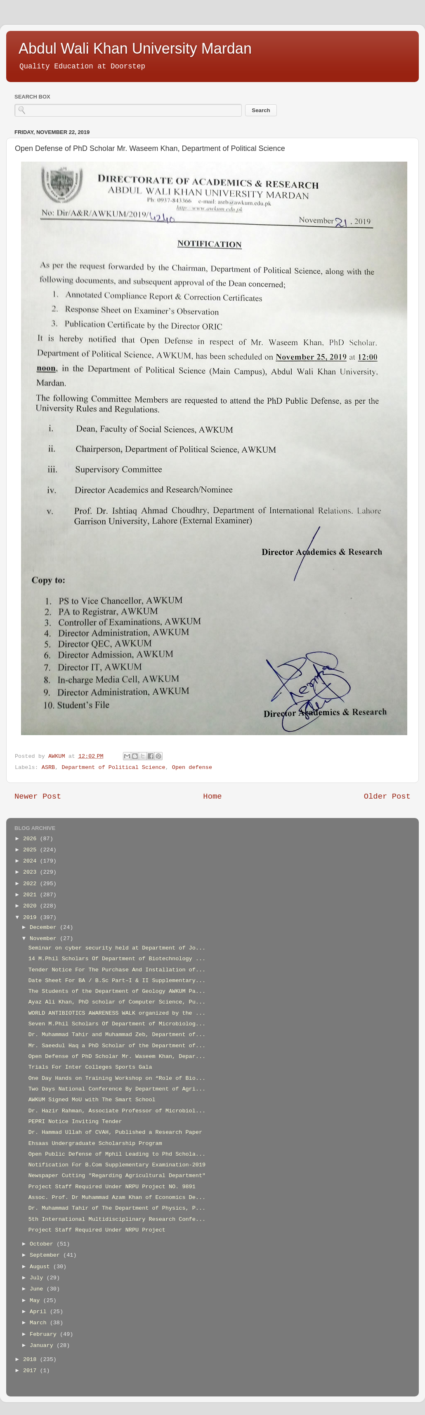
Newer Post (37, 796)
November (45, 938)
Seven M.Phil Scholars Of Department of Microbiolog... (116, 1024)
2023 (31, 872)
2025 (31, 850)
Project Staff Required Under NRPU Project (96, 1230)
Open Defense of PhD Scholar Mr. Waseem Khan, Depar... (116, 1056)
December (45, 927)
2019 (31, 917)
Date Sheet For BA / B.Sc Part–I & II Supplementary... (116, 981)
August (41, 1267)
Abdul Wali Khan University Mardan (135, 48)
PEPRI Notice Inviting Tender (75, 1122)
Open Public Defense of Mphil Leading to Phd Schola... (116, 1154)
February (45, 1334)
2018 (31, 1359)
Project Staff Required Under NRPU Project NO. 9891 (112, 1187)
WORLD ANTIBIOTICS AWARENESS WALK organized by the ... (116, 1013)
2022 (31, 884)
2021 (31, 895)
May (36, 1300)
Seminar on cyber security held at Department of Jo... (116, 948)
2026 (31, 839)
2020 (31, 906)
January (43, 1345)
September (46, 1255)
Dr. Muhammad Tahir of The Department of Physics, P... (116, 1208)
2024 (31, 861)
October (43, 1244)
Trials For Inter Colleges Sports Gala (90, 1067)
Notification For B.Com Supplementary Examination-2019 (116, 1165)
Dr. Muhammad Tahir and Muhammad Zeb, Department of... (116, 1035)
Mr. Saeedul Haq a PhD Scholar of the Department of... (116, 1046)
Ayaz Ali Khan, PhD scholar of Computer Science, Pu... (116, 1002)
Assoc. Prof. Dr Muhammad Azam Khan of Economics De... (116, 1197)
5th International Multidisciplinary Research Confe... (116, 1219)
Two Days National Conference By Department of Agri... (116, 1089)
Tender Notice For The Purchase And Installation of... (116, 970)
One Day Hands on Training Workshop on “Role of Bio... (116, 1078)
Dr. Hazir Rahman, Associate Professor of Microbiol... (116, 1111)
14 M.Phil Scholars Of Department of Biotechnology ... (116, 959)
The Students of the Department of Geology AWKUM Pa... (116, 991)
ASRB (48, 767)
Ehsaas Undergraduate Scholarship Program (95, 1143)
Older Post (387, 796)
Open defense (192, 767)
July (38, 1278)
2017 (31, 1371)
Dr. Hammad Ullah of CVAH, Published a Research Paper (115, 1132)
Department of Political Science (113, 767)
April (40, 1312)
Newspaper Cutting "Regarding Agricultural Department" (116, 1176)
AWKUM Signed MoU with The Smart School (92, 1100)
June (38, 1289)
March (40, 1323)
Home (212, 796)
